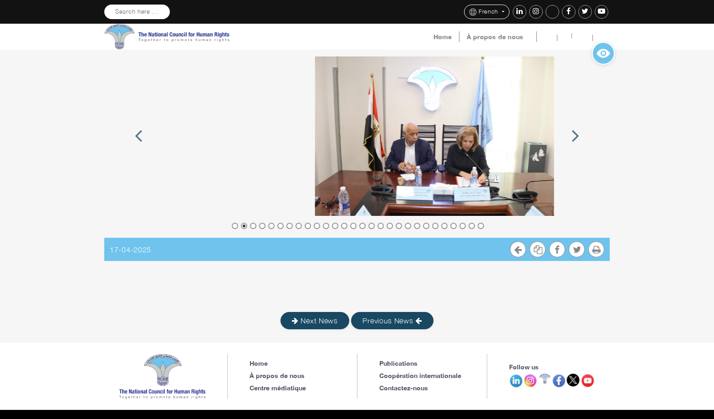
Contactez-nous (403, 388)
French (484, 12)
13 (344, 226)
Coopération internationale (420, 375)
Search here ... (137, 11)
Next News (315, 321)
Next (575, 146)
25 (453, 226)
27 (472, 226)
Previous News (392, 321)
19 (399, 226)
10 (317, 226)
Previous (138, 146)
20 (408, 226)
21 (417, 226)
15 (362, 226)
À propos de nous (495, 37)
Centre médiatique (278, 388)
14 (353, 226)
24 (444, 226)
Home (443, 37)
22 (426, 226)
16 (371, 226)
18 (390, 226)
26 (462, 226)
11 (326, 226)
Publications (398, 363)
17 (380, 226)
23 (435, 226)
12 (335, 226)
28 (481, 226)
